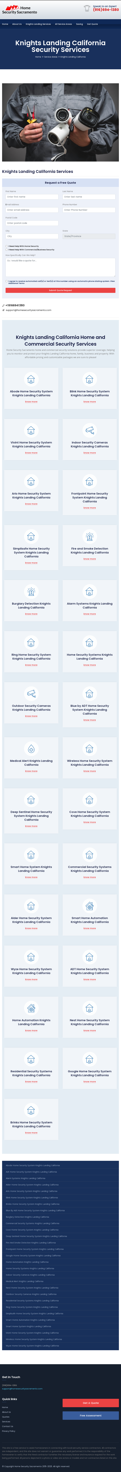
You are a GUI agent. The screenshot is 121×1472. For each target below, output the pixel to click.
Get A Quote (91, 1403)
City (8, 230)
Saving (79, 24)
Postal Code (11, 217)
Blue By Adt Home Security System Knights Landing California (35, 1210)
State (65, 230)
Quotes (5, 1416)
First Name (11, 191)
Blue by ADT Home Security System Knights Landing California (90, 712)
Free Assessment (91, 1415)
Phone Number (70, 204)
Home (5, 24)
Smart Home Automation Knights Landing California (90, 922)
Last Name (68, 191)
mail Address (12, 204)
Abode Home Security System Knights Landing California (31, 396)
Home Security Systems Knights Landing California (90, 659)
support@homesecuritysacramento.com (28, 310)
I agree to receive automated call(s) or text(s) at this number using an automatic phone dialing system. (61, 282)
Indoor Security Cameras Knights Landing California (90, 447)
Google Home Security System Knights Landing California (89, 1076)
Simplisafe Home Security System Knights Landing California (31, 555)
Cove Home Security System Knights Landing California (89, 816)
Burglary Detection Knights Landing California (31, 608)
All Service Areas (63, 24)
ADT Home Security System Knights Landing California (89, 973)
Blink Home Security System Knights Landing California (90, 396)
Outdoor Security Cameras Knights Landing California (31, 710)
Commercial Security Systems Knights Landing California (89, 871)
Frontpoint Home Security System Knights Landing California (89, 500)
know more (31, 404)
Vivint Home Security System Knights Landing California (31, 447)
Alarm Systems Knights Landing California (89, 608)
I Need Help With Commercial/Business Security (31, 250)
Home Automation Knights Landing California (31, 1025)
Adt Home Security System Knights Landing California (31, 1171)
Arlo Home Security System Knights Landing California (31, 498)
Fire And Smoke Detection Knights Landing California (31, 1242)
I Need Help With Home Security (23, 246)
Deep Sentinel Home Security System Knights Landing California (31, 818)
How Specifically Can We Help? (20, 255)
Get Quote (92, 24)
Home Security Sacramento (28, 1466)
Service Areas (50, 56)
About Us (17, 24)
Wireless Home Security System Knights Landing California (89, 765)
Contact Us (7, 1426)
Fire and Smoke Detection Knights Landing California (90, 553)
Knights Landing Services (38, 24)
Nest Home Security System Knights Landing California (90, 1025)
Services (6, 1421)
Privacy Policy (8, 1431)
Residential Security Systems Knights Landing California (31, 1076)
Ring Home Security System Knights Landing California (31, 659)
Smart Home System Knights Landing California (31, 871)
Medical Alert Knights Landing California (31, 765)
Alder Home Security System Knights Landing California (31, 922)
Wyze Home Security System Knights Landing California (31, 973)
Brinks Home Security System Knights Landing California (31, 1127)
